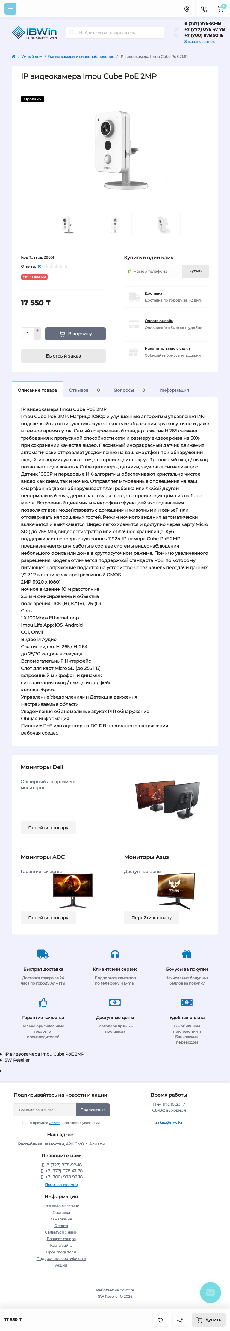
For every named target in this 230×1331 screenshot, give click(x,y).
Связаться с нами (61, 1232)
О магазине (61, 1219)
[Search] (72, 33)
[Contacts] (204, 8)
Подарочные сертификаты (61, 1258)
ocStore (127, 1290)
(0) (40, 266)
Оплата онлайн (159, 321)
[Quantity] (27, 333)
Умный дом (31, 56)
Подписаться (93, 1109)
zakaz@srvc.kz (168, 1122)
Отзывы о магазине (61, 1206)
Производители (61, 1252)
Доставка (153, 293)
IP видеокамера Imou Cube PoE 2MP (44, 1054)
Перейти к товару (48, 827)
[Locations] (186, 8)
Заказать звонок (199, 41)
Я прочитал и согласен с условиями (65, 1123)
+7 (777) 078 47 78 (204, 29)
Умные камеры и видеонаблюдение (81, 56)
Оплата (54, 1123)
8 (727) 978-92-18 (202, 23)
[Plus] (37, 330)
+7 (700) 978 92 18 (203, 35)
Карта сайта (61, 1245)
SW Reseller (17, 1060)
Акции (61, 1265)
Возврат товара (61, 1239)
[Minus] (37, 337)
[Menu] (10, 9)
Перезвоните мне (61, 1184)
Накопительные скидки (167, 348)
